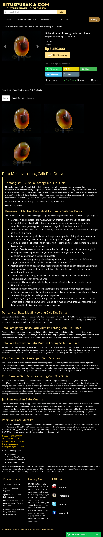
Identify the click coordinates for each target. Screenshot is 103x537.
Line (85, 69)
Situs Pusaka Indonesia (16, 462)
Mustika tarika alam (16, 471)
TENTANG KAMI (62, 19)
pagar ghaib (29, 471)
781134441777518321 (11, 484)
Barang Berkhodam (13, 466)
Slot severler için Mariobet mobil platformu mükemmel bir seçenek (13, 503)
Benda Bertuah (38, 466)
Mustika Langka (19, 468)
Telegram (52, 74)
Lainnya (30, 98)
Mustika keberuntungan (68, 466)
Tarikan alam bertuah (53, 471)
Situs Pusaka (40, 471)
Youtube (59, 487)
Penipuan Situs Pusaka (16, 459)
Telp (68, 74)
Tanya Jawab (12, 454)
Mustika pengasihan (48, 468)
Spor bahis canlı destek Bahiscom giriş (12, 495)
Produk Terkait (18, 98)
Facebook (60, 513)
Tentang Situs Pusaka (15, 457)
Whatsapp (52, 69)
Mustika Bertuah (51, 466)
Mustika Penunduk (80, 468)
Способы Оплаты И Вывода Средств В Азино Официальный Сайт (14, 512)
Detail (5, 98)
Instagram (60, 495)
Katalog (94, 19)
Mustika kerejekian (85, 466)
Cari (61, 12)
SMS (68, 69)
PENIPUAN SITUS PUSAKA (26, 19)
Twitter (59, 504)
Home (8, 19)
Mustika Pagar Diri (33, 468)
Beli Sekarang (57, 55)
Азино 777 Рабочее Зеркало (10, 489)
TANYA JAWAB (46, 19)
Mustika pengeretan (65, 468)
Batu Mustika (29, 26)
